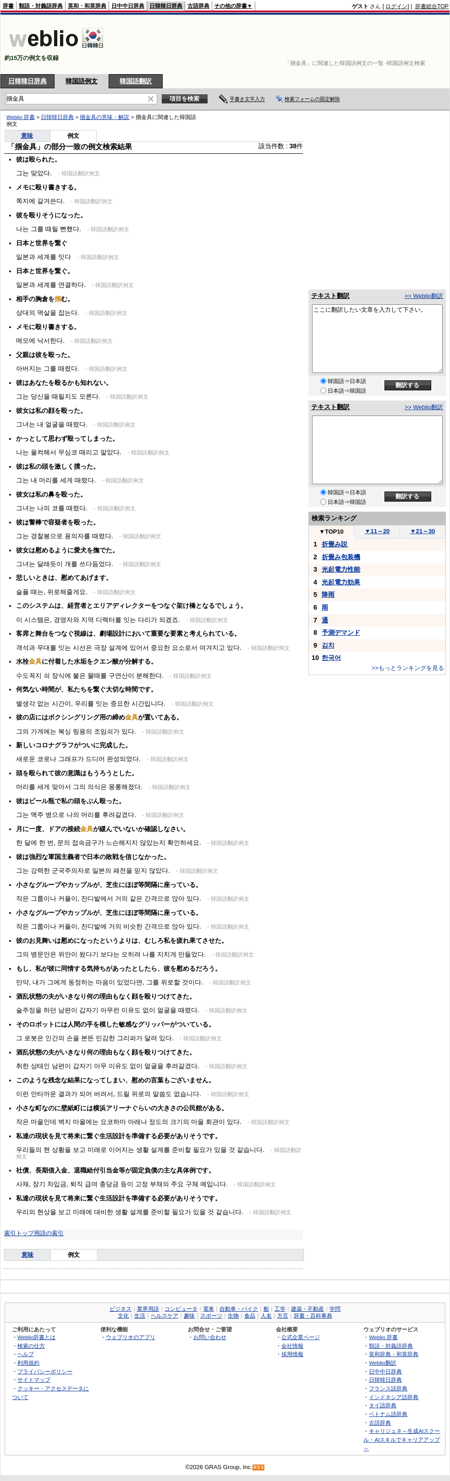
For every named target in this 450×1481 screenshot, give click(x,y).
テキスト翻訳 (330, 295)
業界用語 (148, 1309)
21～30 (422, 531)
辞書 (8, 6)
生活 (139, 1316)
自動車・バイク (239, 1309)
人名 (266, 1316)
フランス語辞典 (388, 1388)
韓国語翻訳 (136, 81)
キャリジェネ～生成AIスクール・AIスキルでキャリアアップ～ (401, 1439)
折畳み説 (334, 544)
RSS (258, 1467)
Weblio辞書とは (36, 1337)
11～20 (377, 531)
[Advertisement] (420, 44)
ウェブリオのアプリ (130, 1337)
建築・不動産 (307, 1309)
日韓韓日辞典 (165, 6)
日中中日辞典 (127, 6)
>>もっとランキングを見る (408, 668)
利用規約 (28, 1363)
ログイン (396, 6)
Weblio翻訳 (382, 1363)
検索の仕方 (31, 1346)
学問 (334, 1309)
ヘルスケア (164, 1316)
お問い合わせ (209, 1337)
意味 (27, 1254)
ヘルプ (25, 1354)
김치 (328, 645)
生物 (233, 1316)
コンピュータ (181, 1309)
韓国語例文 (82, 81)
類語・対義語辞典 (41, 6)
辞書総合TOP (432, 6)
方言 (282, 1316)
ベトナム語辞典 (388, 1414)
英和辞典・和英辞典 (393, 1354)
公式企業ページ (300, 1337)
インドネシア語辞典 (393, 1397)
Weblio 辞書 (383, 1337)
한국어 (331, 657)
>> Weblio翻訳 (424, 295)
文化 (123, 1316)
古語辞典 (198, 6)
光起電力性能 (341, 569)
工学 (279, 1309)
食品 (249, 1316)
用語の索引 (49, 1233)
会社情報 (292, 1346)
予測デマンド (341, 632)
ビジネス (121, 1309)
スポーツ (211, 1316)
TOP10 (331, 531)
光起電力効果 (341, 582)
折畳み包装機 (341, 557)
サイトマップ (33, 1380)
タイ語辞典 (382, 1405)
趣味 (189, 1316)
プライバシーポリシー (44, 1371)
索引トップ (19, 1233)
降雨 (328, 594)
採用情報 (292, 1354)
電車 (208, 1309)
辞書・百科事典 (313, 1316)
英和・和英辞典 (87, 6)
